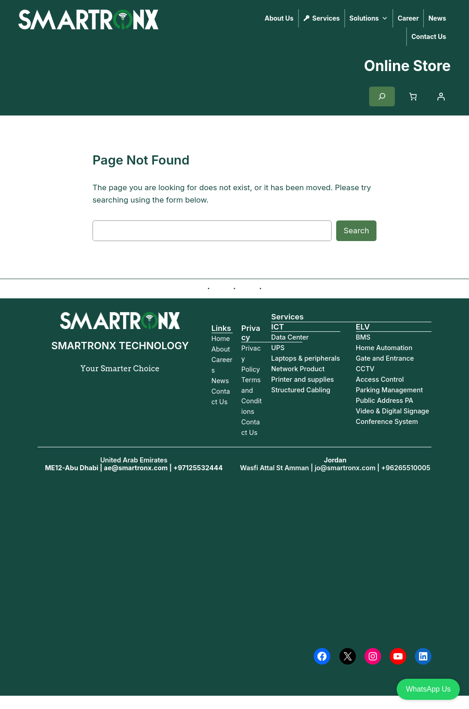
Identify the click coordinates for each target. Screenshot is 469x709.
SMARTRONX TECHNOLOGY (63, 41)
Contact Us (428, 36)
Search (356, 230)
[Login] (441, 96)
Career (408, 18)
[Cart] (413, 96)
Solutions (368, 18)
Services (326, 18)
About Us (279, 18)
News (437, 18)
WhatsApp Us (428, 689)
